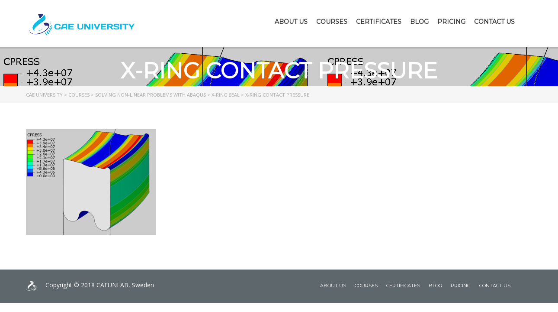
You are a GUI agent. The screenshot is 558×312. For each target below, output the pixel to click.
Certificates (378, 22)
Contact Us (494, 22)
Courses (331, 22)
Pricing (451, 22)
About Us (291, 22)
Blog (419, 22)
